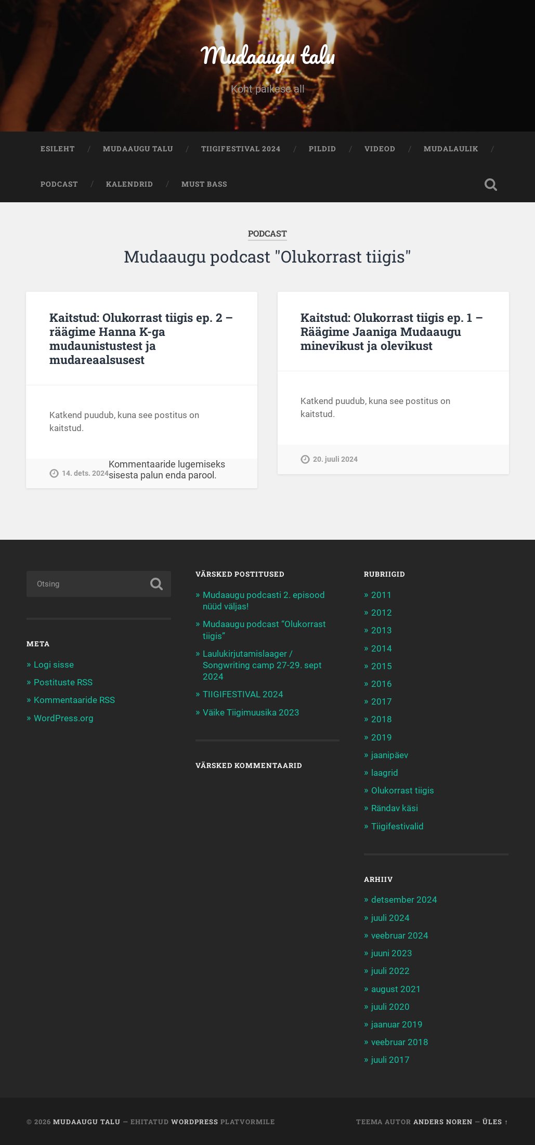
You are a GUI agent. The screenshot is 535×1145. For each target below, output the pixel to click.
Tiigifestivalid (397, 826)
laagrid (384, 772)
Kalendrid (129, 184)
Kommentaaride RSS (74, 700)
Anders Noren (443, 1121)
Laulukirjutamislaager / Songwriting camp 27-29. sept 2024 (262, 665)
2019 (381, 737)
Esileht (58, 148)
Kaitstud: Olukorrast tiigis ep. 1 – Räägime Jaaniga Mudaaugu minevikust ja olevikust (392, 331)
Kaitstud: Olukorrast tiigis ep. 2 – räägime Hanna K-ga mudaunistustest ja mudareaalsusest (141, 338)
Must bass (204, 184)
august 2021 (396, 989)
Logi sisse (54, 664)
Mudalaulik (451, 148)
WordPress (194, 1121)
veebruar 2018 (399, 1042)
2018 (381, 719)
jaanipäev (389, 755)
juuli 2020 (390, 1006)
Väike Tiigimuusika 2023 (251, 712)
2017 (381, 701)
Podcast (59, 184)
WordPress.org (64, 718)
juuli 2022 (390, 971)
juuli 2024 (390, 918)
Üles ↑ (495, 1121)
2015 (381, 666)
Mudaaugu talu (267, 54)
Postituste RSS (63, 682)
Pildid (322, 148)
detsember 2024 (404, 899)
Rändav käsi (394, 808)
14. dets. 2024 (85, 473)
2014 (381, 648)
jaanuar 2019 (397, 1024)
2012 (381, 612)
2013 (381, 630)
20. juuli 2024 (335, 459)
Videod (380, 148)
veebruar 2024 (399, 935)
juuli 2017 (390, 1060)
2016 (381, 684)
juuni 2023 (391, 953)
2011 (381, 595)
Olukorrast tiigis (402, 790)
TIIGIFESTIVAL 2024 (241, 148)
